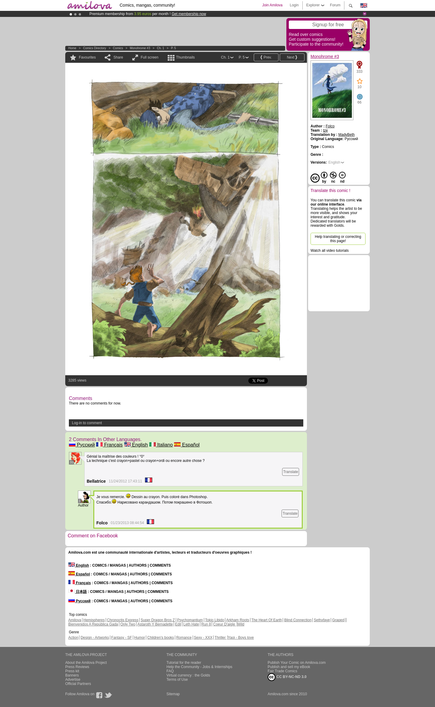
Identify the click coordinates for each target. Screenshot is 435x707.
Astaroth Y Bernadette (155, 624)
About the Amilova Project (86, 663)
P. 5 (173, 48)
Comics (118, 48)
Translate (290, 472)
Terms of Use (177, 679)
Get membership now (189, 14)
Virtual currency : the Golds (188, 675)
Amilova (74, 620)
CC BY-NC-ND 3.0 (287, 677)
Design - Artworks (95, 637)
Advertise (72, 679)
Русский (82, 444)
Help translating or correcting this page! (338, 239)
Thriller (220, 637)
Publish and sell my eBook (289, 667)
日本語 (77, 592)
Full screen (150, 57)
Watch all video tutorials (330, 250)
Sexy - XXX (203, 637)
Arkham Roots (237, 620)
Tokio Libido (214, 620)
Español (186, 444)
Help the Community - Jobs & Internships (199, 667)
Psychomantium (190, 620)
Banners (72, 675)
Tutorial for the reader (183, 663)
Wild (240, 624)
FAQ (170, 671)
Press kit (72, 671)
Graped (338, 620)
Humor (139, 637)
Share (118, 57)
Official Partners (78, 684)
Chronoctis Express (122, 620)
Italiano (161, 444)
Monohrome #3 (140, 48)
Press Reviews (77, 667)
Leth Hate (191, 624)
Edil (178, 624)
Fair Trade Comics (282, 671)
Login (294, 5)
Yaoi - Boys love (241, 637)
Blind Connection (298, 620)
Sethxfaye (322, 620)
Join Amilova (272, 5)
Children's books (160, 637)
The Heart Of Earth (266, 620)
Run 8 (206, 624)
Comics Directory (94, 48)
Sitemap (173, 694)
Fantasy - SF (121, 637)
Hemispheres (94, 620)
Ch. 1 (160, 48)
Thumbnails (185, 57)
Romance (184, 637)
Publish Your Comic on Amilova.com (297, 663)
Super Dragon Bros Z (157, 620)
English (136, 444)
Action (73, 637)
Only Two (127, 624)
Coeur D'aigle (224, 624)
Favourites (87, 57)
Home (72, 48)
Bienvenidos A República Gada (93, 624)
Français (109, 444)
